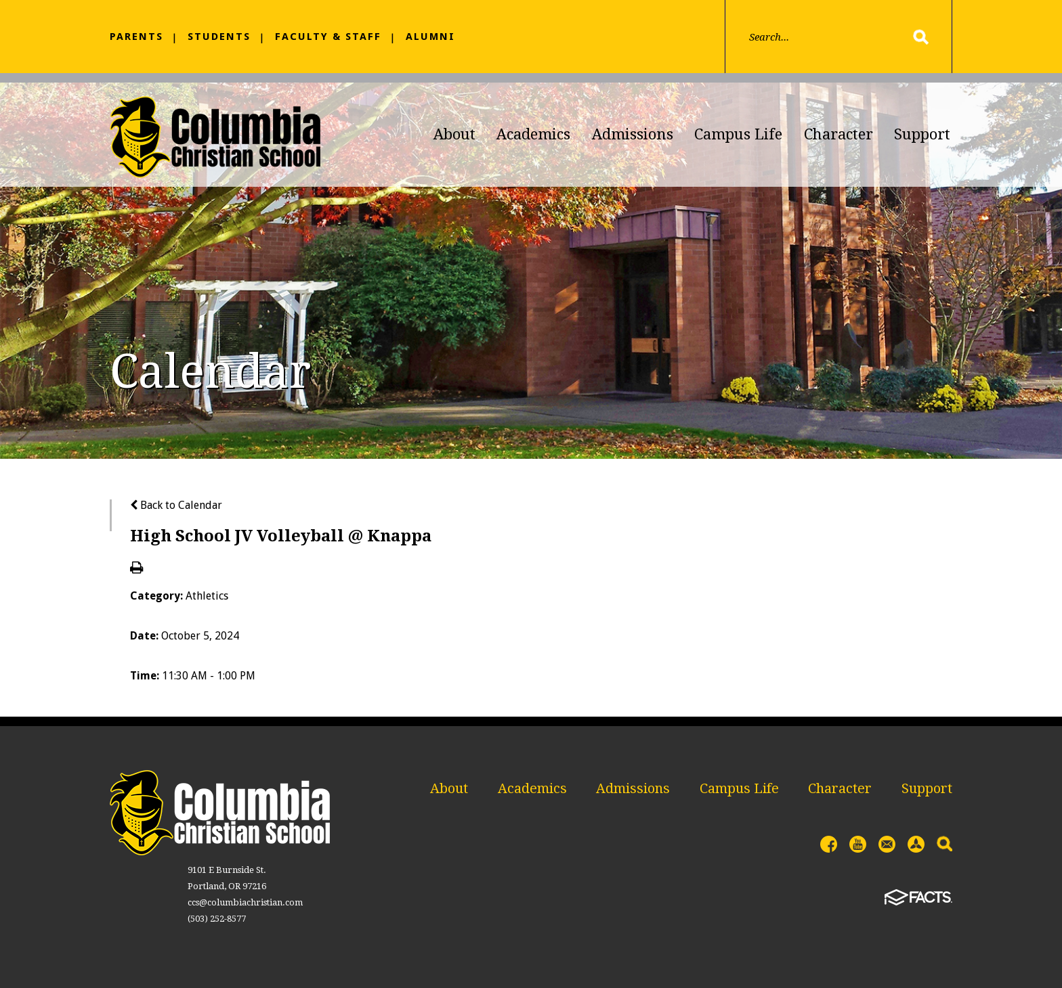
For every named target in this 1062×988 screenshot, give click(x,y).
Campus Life (738, 134)
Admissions (632, 134)
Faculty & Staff (328, 36)
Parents (136, 36)
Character (838, 134)
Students (219, 36)
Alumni (430, 36)
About (454, 134)
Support (922, 134)
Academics (533, 134)
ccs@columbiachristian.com (245, 902)
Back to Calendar (176, 505)
